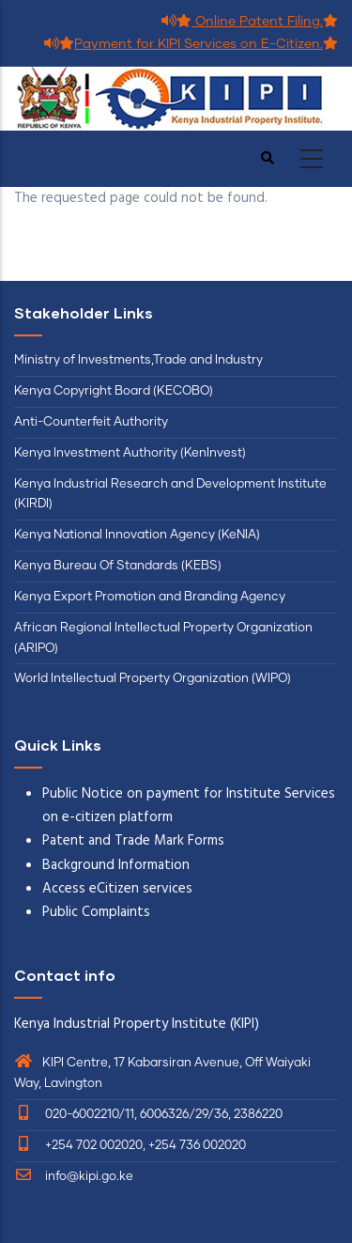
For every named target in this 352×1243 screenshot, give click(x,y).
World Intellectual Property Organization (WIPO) (152, 679)
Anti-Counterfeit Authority (91, 422)
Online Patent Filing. (249, 21)
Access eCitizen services (117, 889)
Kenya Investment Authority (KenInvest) (130, 453)
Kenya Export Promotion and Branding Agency (149, 597)
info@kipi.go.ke (73, 1177)
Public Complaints (96, 912)
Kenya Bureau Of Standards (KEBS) (118, 566)
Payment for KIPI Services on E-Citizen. (191, 44)
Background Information (116, 865)
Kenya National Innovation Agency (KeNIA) (137, 535)
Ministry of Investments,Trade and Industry (138, 360)
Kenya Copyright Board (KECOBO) (115, 391)
